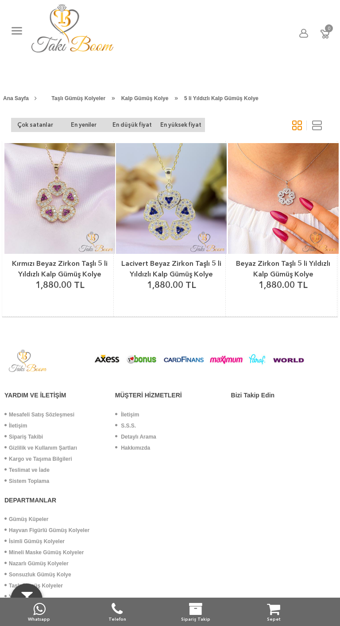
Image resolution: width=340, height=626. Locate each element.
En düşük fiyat (132, 124)
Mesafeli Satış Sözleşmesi (39, 415)
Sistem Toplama (26, 481)
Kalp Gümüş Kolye (145, 98)
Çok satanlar (35, 124)
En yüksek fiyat (180, 124)
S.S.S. (125, 426)
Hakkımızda (132, 448)
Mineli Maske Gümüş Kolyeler (44, 552)
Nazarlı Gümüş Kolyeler (36, 563)
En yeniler (84, 124)
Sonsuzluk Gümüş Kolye (37, 575)
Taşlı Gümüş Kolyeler (78, 98)
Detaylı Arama (135, 437)
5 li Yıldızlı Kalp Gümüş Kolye (221, 98)
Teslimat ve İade (27, 470)
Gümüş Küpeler (26, 519)
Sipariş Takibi (23, 437)
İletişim (15, 426)
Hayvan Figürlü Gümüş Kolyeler (46, 530)
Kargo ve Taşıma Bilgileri (38, 459)
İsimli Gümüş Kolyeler (34, 541)
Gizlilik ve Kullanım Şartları (40, 448)
